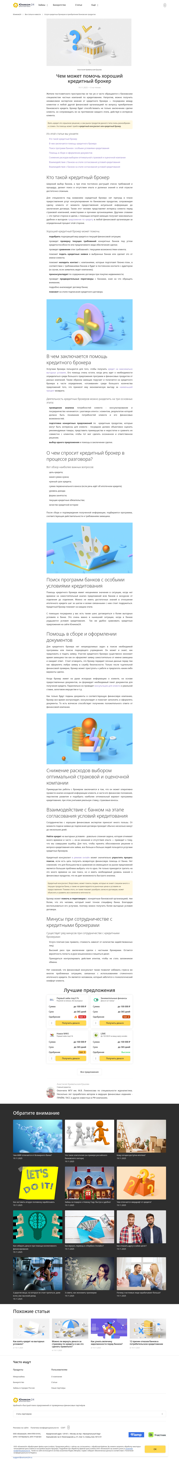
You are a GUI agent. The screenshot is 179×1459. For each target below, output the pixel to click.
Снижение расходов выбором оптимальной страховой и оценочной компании (88, 157)
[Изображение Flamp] (136, 1435)
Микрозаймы (19, 1376)
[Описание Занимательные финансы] (96, 1023)
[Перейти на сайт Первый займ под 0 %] (70, 1023)
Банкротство (59, 4)
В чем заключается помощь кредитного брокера (73, 143)
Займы (41, 4)
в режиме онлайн (81, 857)
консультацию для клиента (107, 685)
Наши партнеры (58, 1388)
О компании (56, 1376)
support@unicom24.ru (22, 1457)
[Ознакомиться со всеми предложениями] (89, 1072)
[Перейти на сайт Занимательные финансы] (115, 1023)
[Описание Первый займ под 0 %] (52, 1023)
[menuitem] (43, 5)
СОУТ (63, 1427)
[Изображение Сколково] (157, 1435)
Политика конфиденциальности (45, 1427)
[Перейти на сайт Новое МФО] (70, 1058)
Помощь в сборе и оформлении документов (71, 152)
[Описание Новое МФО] (52, 1058)
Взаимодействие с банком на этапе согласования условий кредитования (85, 162)
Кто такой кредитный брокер (63, 138)
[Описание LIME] (96, 1058)
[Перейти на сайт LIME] (115, 1058)
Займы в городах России (24, 1388)
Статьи (78, 4)
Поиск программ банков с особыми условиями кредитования (79, 148)
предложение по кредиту (80, 219)
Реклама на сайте (21, 1427)
